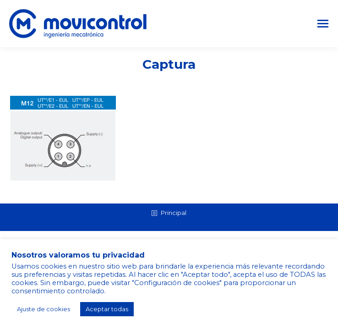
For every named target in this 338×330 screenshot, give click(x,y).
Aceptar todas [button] (107, 309)
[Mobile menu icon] (323, 23)
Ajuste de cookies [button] (43, 309)
